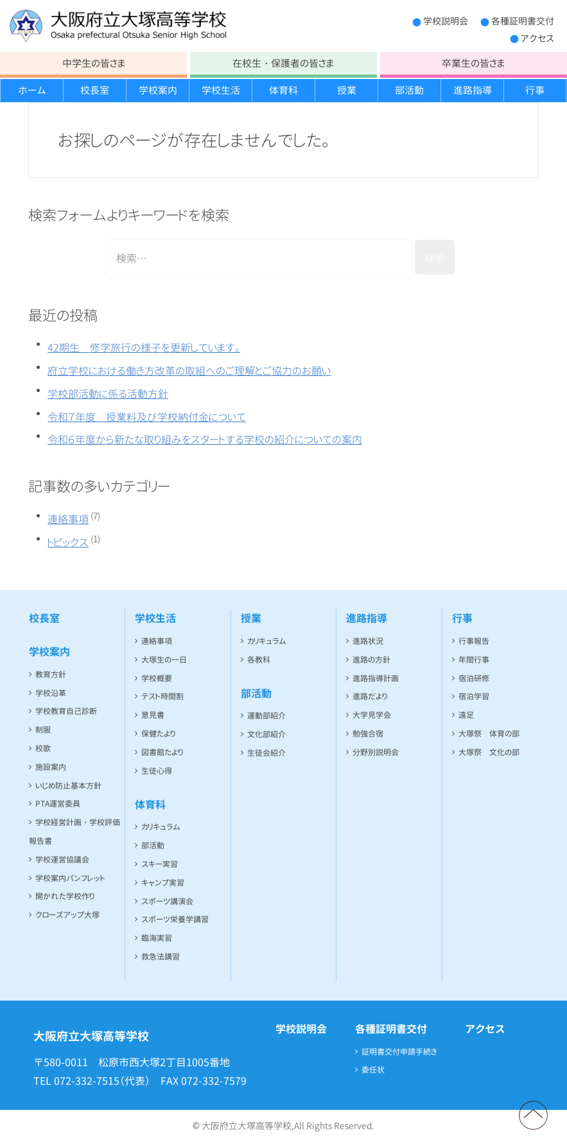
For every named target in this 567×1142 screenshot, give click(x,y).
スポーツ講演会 (167, 901)
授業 (346, 90)
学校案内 (158, 90)
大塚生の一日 (164, 659)
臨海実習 (156, 937)
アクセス (537, 38)
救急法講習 (160, 956)
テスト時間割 (162, 696)
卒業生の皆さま (473, 63)
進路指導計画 (376, 678)
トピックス (68, 542)
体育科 (283, 90)
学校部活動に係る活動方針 (108, 394)
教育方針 (50, 674)
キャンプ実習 (162, 882)
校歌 (43, 748)
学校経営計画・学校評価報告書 (74, 831)
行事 (535, 90)
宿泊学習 (473, 696)
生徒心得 (156, 770)
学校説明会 (445, 21)
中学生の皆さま (93, 63)
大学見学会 (372, 714)
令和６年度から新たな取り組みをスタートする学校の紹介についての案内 (205, 440)
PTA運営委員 (57, 803)
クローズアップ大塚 (67, 914)
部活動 (409, 90)
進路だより (370, 696)
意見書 (152, 714)
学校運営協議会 (62, 859)
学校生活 (221, 90)
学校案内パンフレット (70, 878)
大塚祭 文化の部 (488, 752)
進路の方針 (371, 659)
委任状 (373, 1069)
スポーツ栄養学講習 (175, 919)
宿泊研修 (473, 678)
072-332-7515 (86, 1081)
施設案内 (50, 767)
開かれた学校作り (64, 896)
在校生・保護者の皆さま (283, 63)
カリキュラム (160, 826)
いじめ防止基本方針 (68, 785)
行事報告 (473, 641)
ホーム (32, 90)
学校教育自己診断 (66, 711)
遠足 (466, 714)
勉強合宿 (368, 733)
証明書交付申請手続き (399, 1051)
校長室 (94, 90)
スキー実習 (159, 864)
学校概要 (156, 678)
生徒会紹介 (266, 752)
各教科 (258, 659)
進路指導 (472, 90)
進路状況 (368, 641)
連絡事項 (68, 519)
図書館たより (162, 752)
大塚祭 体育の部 (488, 733)
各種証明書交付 (522, 21)
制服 (43, 729)
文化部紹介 (266, 734)
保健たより (158, 733)
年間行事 (473, 659)
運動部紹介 (266, 715)
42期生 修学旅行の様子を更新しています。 (144, 348)
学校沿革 (50, 693)
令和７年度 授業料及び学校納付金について (147, 417)
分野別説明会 (376, 752)
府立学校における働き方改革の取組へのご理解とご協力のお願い (189, 371)
